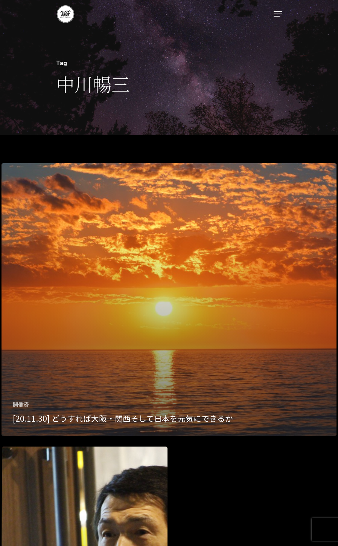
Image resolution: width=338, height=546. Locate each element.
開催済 (21, 405)
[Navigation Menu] (278, 14)
